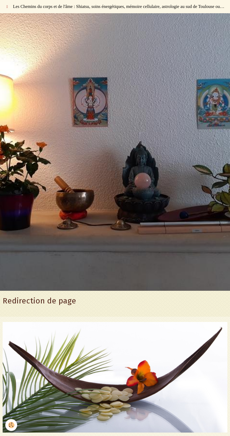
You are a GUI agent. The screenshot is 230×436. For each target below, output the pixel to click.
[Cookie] (11, 425)
